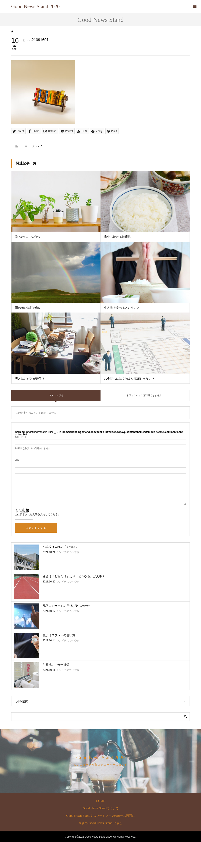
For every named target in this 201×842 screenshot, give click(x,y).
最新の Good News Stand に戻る (100, 823)
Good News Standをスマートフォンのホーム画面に (100, 815)
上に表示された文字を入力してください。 (39, 514)
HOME (100, 801)
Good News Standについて (100, 808)
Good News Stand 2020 (35, 6)
